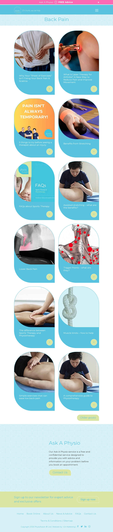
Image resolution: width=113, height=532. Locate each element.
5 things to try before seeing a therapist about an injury (35, 143)
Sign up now (87, 499)
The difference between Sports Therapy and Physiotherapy (32, 333)
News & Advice (64, 513)
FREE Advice (63, 2)
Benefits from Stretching (77, 143)
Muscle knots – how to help (78, 333)
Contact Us (60, 472)
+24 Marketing (69, 527)
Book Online (33, 513)
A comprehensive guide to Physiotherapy (78, 397)
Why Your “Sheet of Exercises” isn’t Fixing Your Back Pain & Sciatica (35, 78)
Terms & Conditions (51, 520)
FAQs (78, 513)
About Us (48, 513)
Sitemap (68, 520)
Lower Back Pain (28, 269)
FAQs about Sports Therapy (34, 206)
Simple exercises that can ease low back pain (33, 397)
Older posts (88, 417)
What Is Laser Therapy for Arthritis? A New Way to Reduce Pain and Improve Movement (77, 78)
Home (20, 513)
